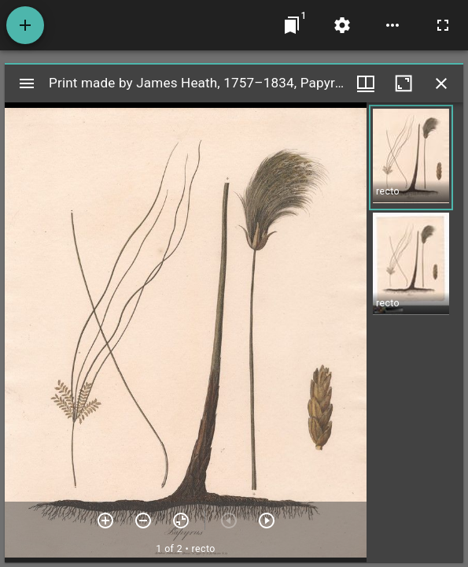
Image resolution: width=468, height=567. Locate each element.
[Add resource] (25, 25)
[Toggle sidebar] (27, 83)
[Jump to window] (292, 25)
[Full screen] (443, 25)
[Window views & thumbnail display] (366, 83)
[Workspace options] (392, 25)
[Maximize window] (403, 83)
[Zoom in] (105, 520)
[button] (411, 157)
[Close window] (441, 83)
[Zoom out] (143, 520)
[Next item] (267, 520)
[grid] (415, 332)
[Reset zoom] (181, 520)
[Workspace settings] (342, 25)
